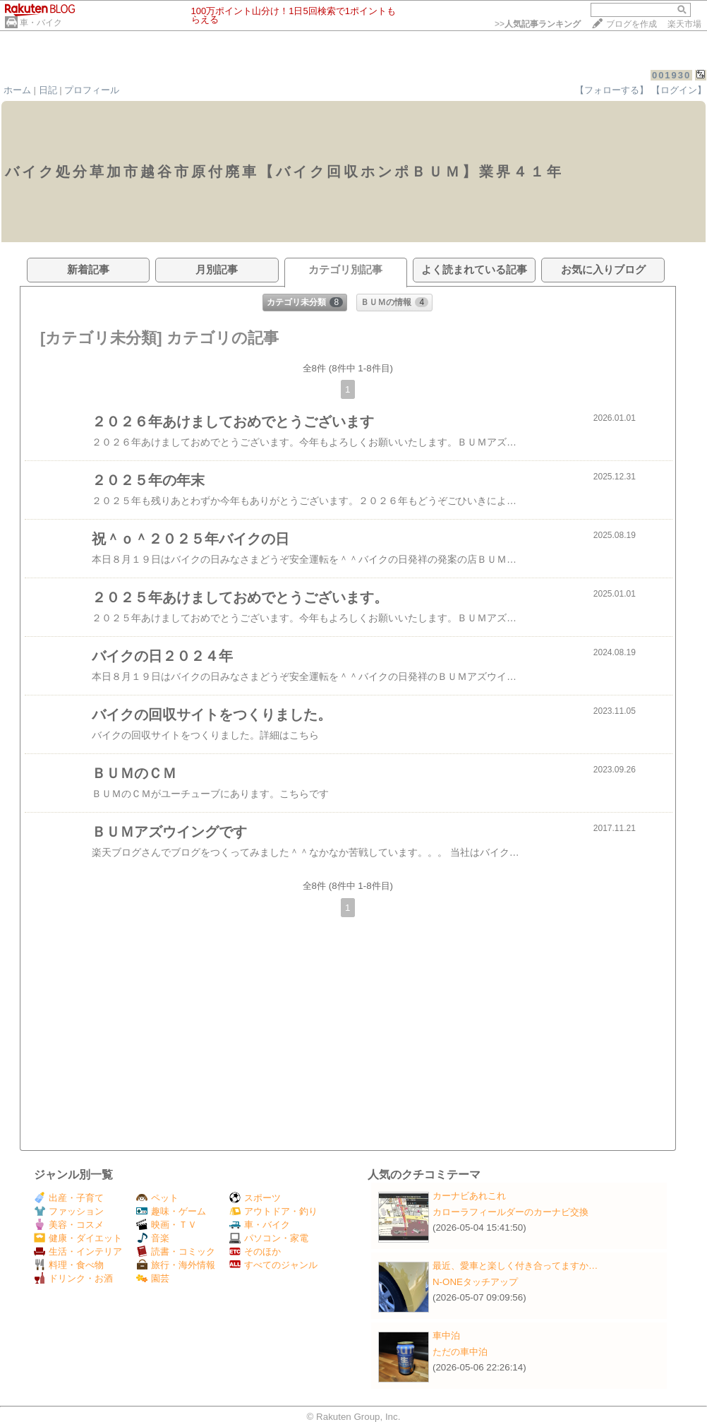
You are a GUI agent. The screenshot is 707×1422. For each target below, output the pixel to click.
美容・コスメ (69, 1224)
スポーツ (255, 1198)
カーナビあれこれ (469, 1195)
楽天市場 (684, 24)
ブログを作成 (631, 24)
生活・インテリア (78, 1251)
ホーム (17, 90)
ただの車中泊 (460, 1351)
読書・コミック (175, 1251)
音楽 (152, 1238)
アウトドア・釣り (273, 1211)
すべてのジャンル (273, 1265)
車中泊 (446, 1335)
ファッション (69, 1211)
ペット (157, 1198)
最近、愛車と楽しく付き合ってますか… (515, 1265)
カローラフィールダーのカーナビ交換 (510, 1212)
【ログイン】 (678, 90)
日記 (48, 90)
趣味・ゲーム (171, 1211)
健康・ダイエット (78, 1238)
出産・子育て (69, 1198)
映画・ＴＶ (166, 1224)
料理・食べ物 (69, 1265)
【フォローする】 (611, 90)
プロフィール (91, 90)
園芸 (152, 1278)
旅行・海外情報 (175, 1265)
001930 (671, 75)
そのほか (255, 1251)
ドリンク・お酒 (73, 1278)
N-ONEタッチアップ (475, 1282)
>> (538, 24)
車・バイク (41, 23)
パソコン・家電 (268, 1238)
